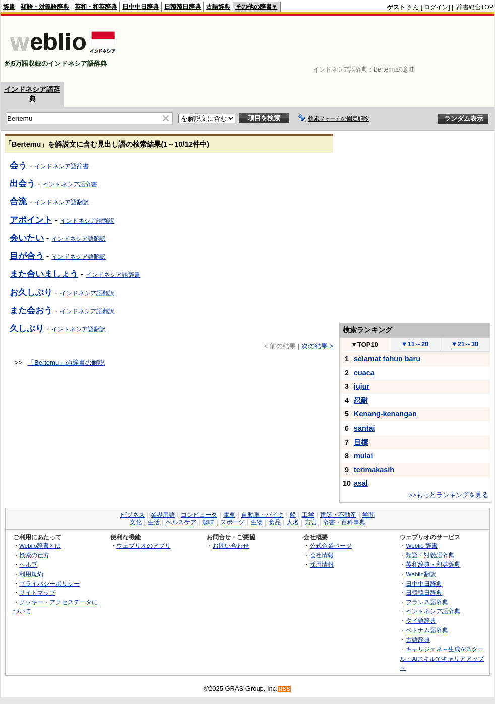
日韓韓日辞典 (182, 7)
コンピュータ (199, 515)
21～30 (465, 344)
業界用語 (163, 515)
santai (364, 428)
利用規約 (31, 574)
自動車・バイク (262, 515)
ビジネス (132, 515)
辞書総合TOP (475, 7)
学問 (368, 515)
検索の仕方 (34, 555)
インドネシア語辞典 (433, 611)
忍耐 (361, 400)
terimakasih (374, 470)
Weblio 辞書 (422, 545)
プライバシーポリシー (49, 583)
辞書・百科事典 (344, 522)
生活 (154, 522)
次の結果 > (317, 346)
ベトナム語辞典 (427, 630)
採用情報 (322, 564)
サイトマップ (37, 592)
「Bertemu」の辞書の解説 (66, 362)
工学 (308, 515)
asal (361, 483)
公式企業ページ (331, 545)
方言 (311, 522)
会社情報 (322, 555)
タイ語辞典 (421, 620)
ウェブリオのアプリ (143, 545)
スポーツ (232, 522)
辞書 (9, 7)
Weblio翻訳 (421, 574)
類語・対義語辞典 (45, 7)
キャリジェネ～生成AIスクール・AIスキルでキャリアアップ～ (442, 658)
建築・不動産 (338, 515)
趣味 (208, 522)
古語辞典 (218, 7)
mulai (363, 456)
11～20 (415, 344)
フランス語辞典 (427, 602)
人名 (293, 522)
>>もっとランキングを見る (448, 495)
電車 (229, 515)
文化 (136, 522)
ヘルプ (28, 564)
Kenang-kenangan (385, 414)
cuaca (364, 373)
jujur (361, 386)
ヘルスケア (181, 522)
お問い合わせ (231, 545)
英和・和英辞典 (96, 7)
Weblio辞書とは (40, 545)
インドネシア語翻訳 (78, 329)
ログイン (436, 7)
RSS (285, 689)
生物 (257, 522)
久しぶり (27, 328)
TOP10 (364, 344)
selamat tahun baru (387, 359)
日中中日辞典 (140, 7)
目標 (361, 442)
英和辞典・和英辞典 (433, 564)
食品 (275, 522)
